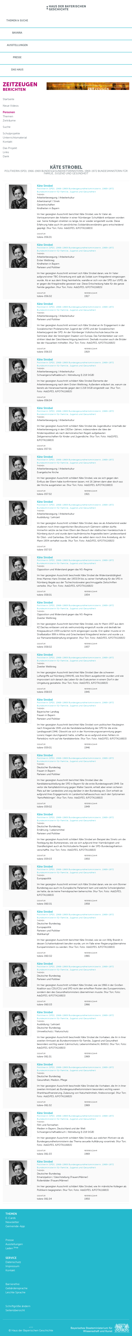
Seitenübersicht (15, 1310)
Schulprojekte (11, 133)
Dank (6, 156)
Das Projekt (10, 148)
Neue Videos (11, 105)
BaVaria (17, 32)
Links (6, 152)
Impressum (12, 1266)
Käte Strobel (82, 188)
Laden (12, 1248)
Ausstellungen (17, 45)
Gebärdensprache (17, 1288)
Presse (17, 57)
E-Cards (11, 1217)
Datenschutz (13, 1262)
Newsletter (12, 1222)
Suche (6, 126)
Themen (8, 116)
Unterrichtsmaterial (15, 137)
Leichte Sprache (15, 1292)
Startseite (8, 99)
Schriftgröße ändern (18, 1306)
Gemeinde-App (15, 1226)
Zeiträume (9, 120)
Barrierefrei (13, 1284)
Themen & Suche (17, 20)
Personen (9, 112)
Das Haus (17, 69)
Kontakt (7, 141)
